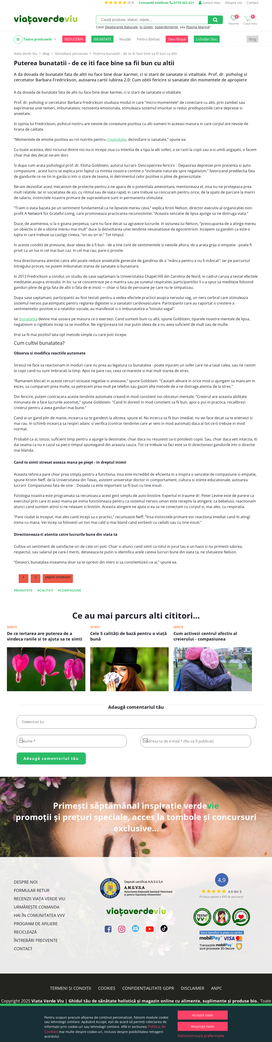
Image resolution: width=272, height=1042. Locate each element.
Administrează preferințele (201, 1035)
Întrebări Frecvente (36, 942)
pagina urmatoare (58, 577)
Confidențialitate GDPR (148, 990)
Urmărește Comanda (36, 909)
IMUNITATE (102, 39)
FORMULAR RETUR (31, 892)
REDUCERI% (74, 39)
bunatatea (28, 318)
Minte (12, 627)
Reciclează (25, 934)
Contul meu (210, 2)
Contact (252, 2)
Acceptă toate (202, 1015)
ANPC (216, 990)
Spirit (95, 627)
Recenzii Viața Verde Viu (39, 900)
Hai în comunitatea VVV (39, 917)
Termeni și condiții (70, 990)
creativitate (116, 139)
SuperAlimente (166, 27)
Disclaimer (192, 990)
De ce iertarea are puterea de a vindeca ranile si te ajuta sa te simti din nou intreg (44, 637)
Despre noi (233, 2)
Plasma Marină (197, 27)
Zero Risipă (177, 39)
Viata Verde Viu (25, 53)
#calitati (45, 590)
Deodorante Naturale (121, 27)
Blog (252, 39)
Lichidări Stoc (206, 39)
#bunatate (23, 590)
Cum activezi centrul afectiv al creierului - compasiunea (205, 636)
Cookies (106, 990)
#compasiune (69, 590)
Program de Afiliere (36, 925)
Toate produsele (35, 39)
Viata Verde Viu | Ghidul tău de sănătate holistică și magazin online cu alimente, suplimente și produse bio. (144, 1002)
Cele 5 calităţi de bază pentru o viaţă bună (128, 636)
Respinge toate (202, 1026)
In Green (146, 27)
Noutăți (125, 39)
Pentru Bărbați (148, 39)
